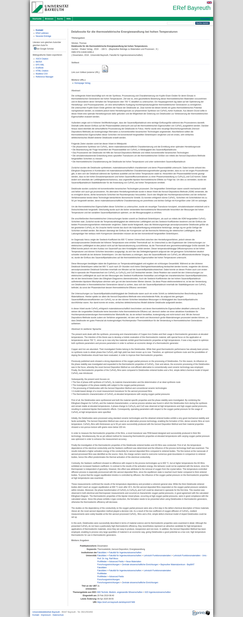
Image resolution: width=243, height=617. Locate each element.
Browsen (49, 19)
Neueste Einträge (43, 36)
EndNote (40, 68)
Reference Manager (44, 77)
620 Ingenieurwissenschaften (158, 592)
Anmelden (205, 19)
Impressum (46, 615)
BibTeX (39, 62)
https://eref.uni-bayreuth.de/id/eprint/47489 (116, 602)
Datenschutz (58, 615)
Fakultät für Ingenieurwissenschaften (125, 552)
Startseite (37, 19)
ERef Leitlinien (42, 33)
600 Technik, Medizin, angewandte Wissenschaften (120, 592)
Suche (60, 19)
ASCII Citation (42, 59)
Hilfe (68, 19)
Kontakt (36, 615)
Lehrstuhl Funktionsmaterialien (157, 555)
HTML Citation (42, 71)
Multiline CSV (42, 74)
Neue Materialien (133, 561)
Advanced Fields (116, 561)
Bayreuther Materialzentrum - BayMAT (178, 564)
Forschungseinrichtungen (108, 564)
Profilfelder (102, 561)
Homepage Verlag (82, 83)
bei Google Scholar (44, 48)
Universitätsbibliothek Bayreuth (46, 612)
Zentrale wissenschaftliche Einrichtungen (140, 564)
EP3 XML (40, 65)
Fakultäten (102, 552)
